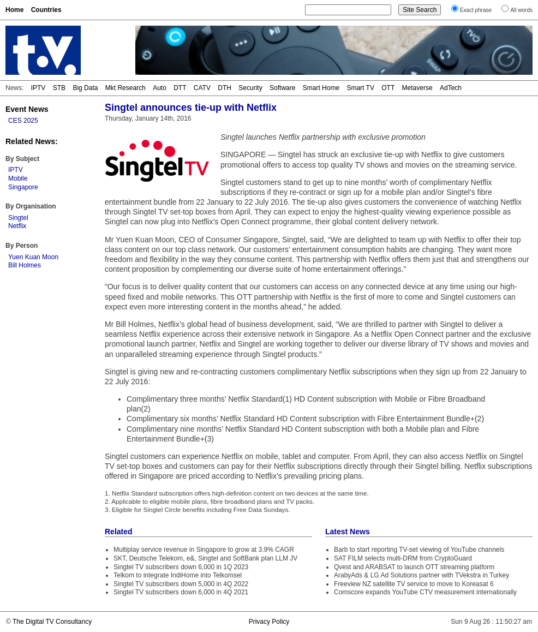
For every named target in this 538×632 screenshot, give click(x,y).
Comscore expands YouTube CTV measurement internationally (425, 592)
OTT (387, 88)
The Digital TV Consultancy (52, 621)
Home (14, 10)
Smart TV (360, 88)
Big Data (85, 88)
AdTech (451, 88)
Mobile (17, 178)
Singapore (23, 187)
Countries (46, 10)
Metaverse (417, 88)
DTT (180, 88)
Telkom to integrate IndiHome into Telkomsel (177, 575)
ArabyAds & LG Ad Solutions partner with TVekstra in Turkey (421, 575)
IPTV (38, 88)
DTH (224, 88)
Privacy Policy (269, 621)
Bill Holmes (24, 265)
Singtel (18, 218)
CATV (202, 88)
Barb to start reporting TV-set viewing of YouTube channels (419, 549)
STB (59, 88)
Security (250, 88)
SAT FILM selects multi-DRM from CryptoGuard (403, 558)
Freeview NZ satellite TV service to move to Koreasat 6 (414, 584)
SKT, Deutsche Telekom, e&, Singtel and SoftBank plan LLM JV (205, 558)
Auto (159, 88)
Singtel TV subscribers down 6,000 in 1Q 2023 (180, 567)
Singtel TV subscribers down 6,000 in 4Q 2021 (180, 592)
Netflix (17, 226)
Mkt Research (125, 88)
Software (282, 88)
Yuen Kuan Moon (33, 257)
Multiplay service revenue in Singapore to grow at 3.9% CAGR (203, 549)
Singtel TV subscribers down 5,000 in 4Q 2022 (180, 584)
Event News (27, 109)
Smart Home (321, 88)
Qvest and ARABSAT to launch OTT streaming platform (414, 567)
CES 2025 (23, 120)
